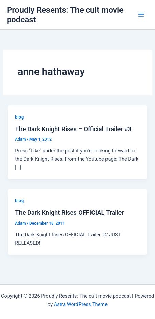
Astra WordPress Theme (81, 304)
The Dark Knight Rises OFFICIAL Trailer (69, 212)
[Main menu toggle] (141, 15)
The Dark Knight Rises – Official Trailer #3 (73, 129)
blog (19, 117)
